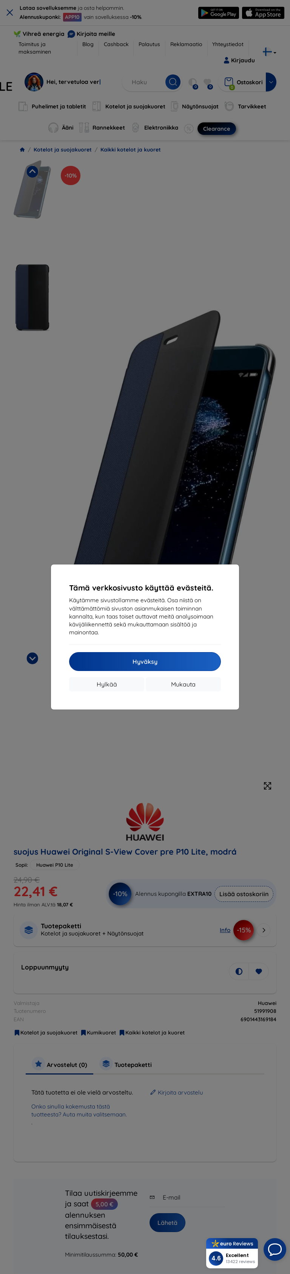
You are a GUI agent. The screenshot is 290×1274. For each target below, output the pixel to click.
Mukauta (183, 684)
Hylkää (107, 684)
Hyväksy (145, 661)
